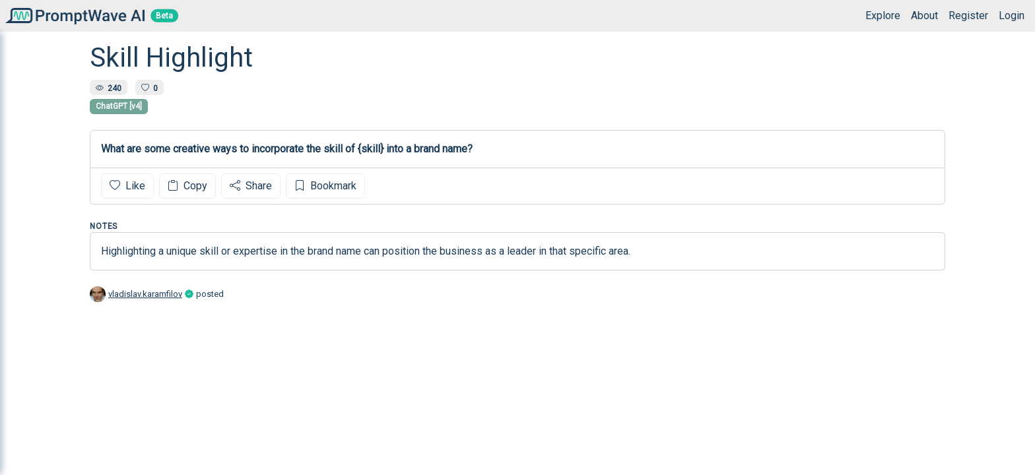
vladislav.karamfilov (145, 294)
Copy (187, 185)
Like (127, 185)
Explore (882, 15)
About (924, 15)
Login (1011, 15)
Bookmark (325, 185)
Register (968, 15)
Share (251, 185)
